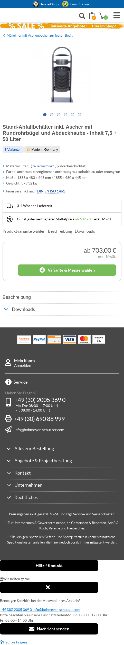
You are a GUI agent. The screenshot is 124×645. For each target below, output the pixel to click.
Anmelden (22, 365)
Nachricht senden (49, 629)
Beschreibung (60, 231)
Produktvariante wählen (24, 231)
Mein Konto (24, 361)
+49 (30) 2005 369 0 (39, 400)
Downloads (85, 231)
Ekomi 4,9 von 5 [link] (80, 4)
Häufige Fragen (13, 642)
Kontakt (22, 473)
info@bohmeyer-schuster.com (39, 430)
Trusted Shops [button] (50, 4)
